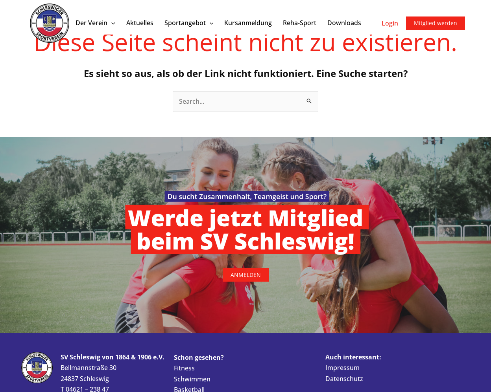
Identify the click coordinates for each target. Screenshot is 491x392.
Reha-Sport (299, 22)
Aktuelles (139, 22)
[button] (111, 23)
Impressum (342, 368)
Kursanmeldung (248, 22)
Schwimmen (192, 379)
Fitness (184, 368)
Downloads (344, 22)
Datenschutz (344, 378)
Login (390, 23)
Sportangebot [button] (189, 23)
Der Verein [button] (95, 23)
